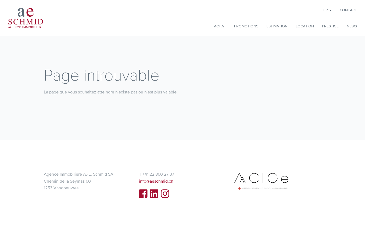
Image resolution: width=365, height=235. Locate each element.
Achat (220, 26)
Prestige (330, 26)
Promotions (246, 26)
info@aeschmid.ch (156, 181)
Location (305, 26)
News (352, 26)
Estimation (277, 26)
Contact (348, 10)
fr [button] (327, 10)
